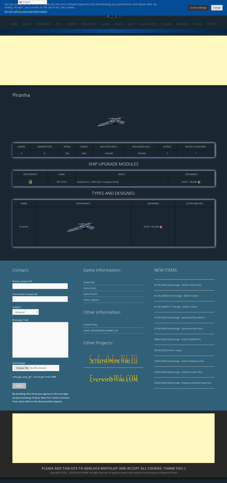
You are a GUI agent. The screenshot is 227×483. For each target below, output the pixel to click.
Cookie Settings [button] (198, 7)
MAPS (131, 24)
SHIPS (14, 24)
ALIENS (105, 24)
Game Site (89, 282)
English (24, 2)
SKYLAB (166, 24)
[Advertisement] (113, 60)
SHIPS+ (27, 24)
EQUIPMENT (43, 24)
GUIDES (197, 24)
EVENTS (212, 24)
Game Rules (89, 288)
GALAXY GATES (148, 24)
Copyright (54, 472)
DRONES (72, 24)
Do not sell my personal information (25, 11)
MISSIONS (182, 24)
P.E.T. (59, 24)
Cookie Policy (90, 324)
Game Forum (90, 294)
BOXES (119, 24)
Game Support (91, 299)
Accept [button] (216, 7)
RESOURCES (89, 24)
